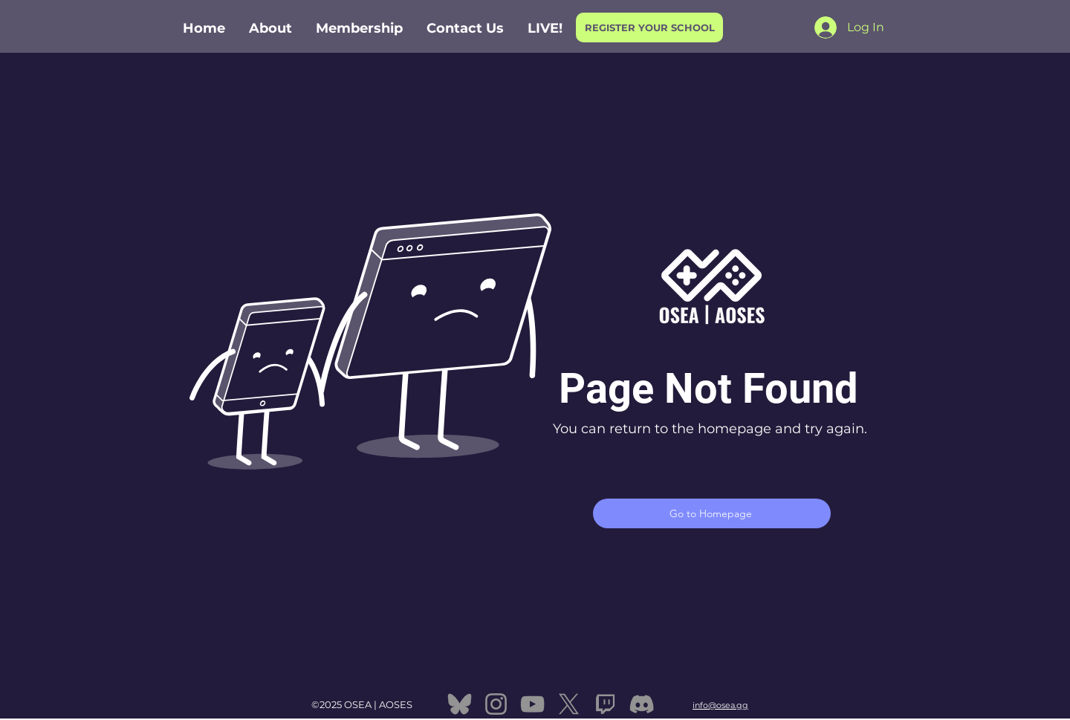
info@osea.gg (720, 705)
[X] (568, 704)
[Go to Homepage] (712, 513)
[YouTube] (532, 704)
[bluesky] (459, 704)
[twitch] (605, 704)
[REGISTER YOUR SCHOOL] (649, 27)
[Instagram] (496, 704)
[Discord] (641, 704)
